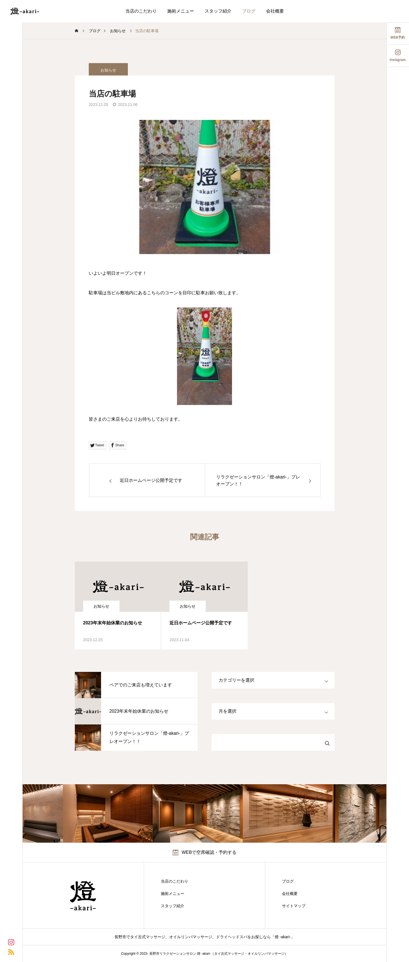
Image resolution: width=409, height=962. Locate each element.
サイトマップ (293, 906)
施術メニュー (180, 11)
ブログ (248, 11)
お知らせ (101, 606)
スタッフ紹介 (218, 11)
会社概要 (275, 11)
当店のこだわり (141, 11)
